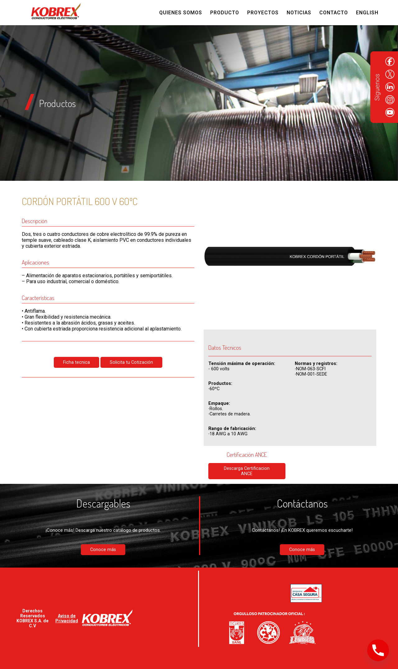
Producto (224, 13)
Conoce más (103, 549)
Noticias (299, 13)
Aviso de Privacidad (66, 618)
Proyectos (263, 13)
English (367, 13)
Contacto (333, 13)
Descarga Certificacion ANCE (247, 471)
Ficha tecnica (76, 362)
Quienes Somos (180, 13)
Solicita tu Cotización (131, 362)
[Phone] (378, 650)
